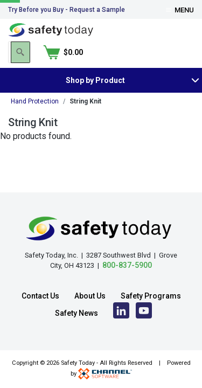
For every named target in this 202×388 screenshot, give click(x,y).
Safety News (76, 313)
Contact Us (40, 296)
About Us (90, 296)
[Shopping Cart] (174, 52)
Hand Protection (35, 101)
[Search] (131, 52)
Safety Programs (151, 296)
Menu (180, 10)
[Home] (50, 29)
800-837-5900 (127, 265)
